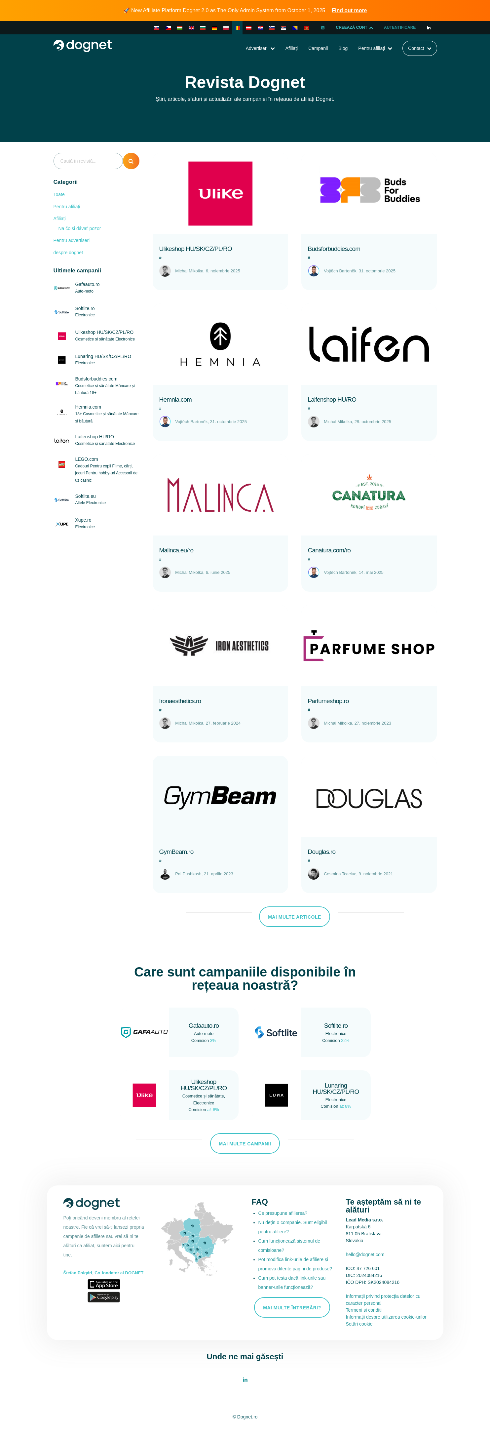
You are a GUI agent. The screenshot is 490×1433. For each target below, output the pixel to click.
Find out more (349, 10)
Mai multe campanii (245, 1143)
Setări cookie (359, 1324)
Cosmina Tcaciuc (340, 873)
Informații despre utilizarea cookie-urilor (386, 1317)
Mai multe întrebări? (292, 1307)
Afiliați (291, 48)
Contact (416, 48)
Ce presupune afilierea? (283, 1213)
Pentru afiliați (371, 48)
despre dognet (68, 252)
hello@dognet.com (365, 1254)
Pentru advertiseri (72, 240)
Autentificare (400, 27)
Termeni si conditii (364, 1310)
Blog (343, 48)
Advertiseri (257, 48)
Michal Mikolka (189, 270)
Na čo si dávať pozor (79, 228)
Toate (59, 194)
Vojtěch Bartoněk (340, 270)
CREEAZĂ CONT (354, 27)
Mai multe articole (294, 917)
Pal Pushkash (188, 873)
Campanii (318, 48)
